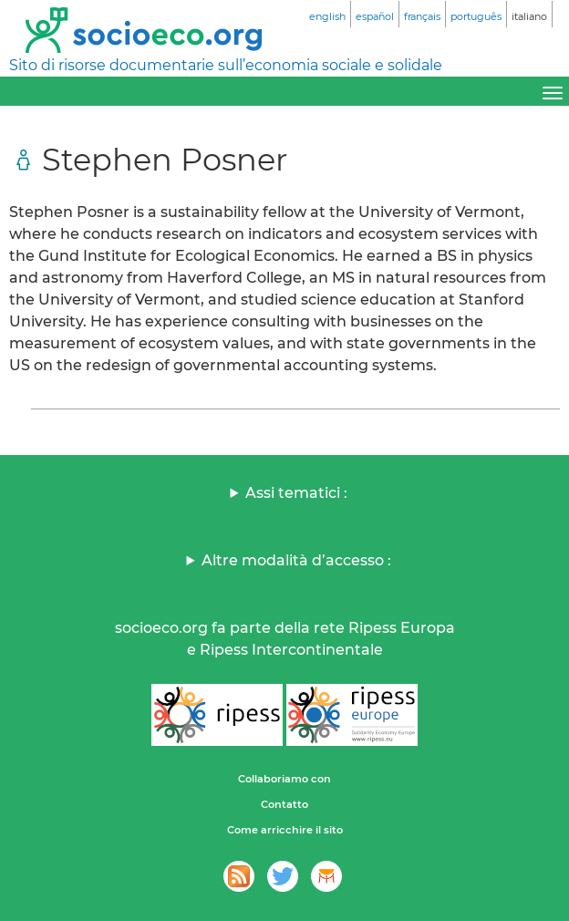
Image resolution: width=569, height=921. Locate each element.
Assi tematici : (296, 493)
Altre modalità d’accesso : (296, 560)
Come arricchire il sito (285, 829)
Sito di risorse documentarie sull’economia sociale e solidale (225, 65)
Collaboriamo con (284, 778)
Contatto (284, 804)
